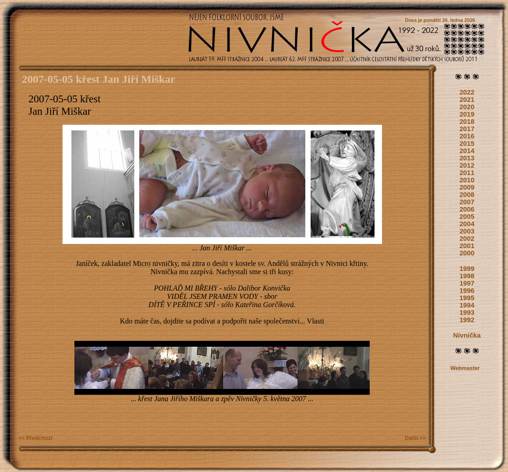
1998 (467, 276)
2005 (467, 216)
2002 (467, 238)
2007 (467, 202)
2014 (467, 150)
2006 (467, 209)
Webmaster (465, 368)
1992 (467, 320)
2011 (467, 172)
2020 (467, 107)
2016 (467, 136)
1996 (467, 290)
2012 (467, 165)
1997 (467, 283)
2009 (467, 187)
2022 (467, 92)
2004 (467, 224)
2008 (467, 194)
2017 (467, 129)
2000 (467, 253)
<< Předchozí (35, 438)
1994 (467, 305)
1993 (467, 312)
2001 (467, 245)
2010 (467, 180)
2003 (467, 231)
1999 (467, 268)
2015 (467, 143)
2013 (467, 158)
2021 (467, 99)
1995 (467, 298)
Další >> (415, 438)
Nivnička (467, 335)
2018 (467, 121)
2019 (467, 114)
